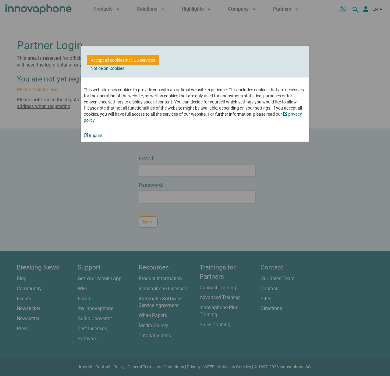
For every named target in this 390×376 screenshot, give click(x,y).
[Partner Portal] (365, 9)
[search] (356, 9)
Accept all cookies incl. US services (123, 60)
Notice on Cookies (107, 68)
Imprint (93, 135)
